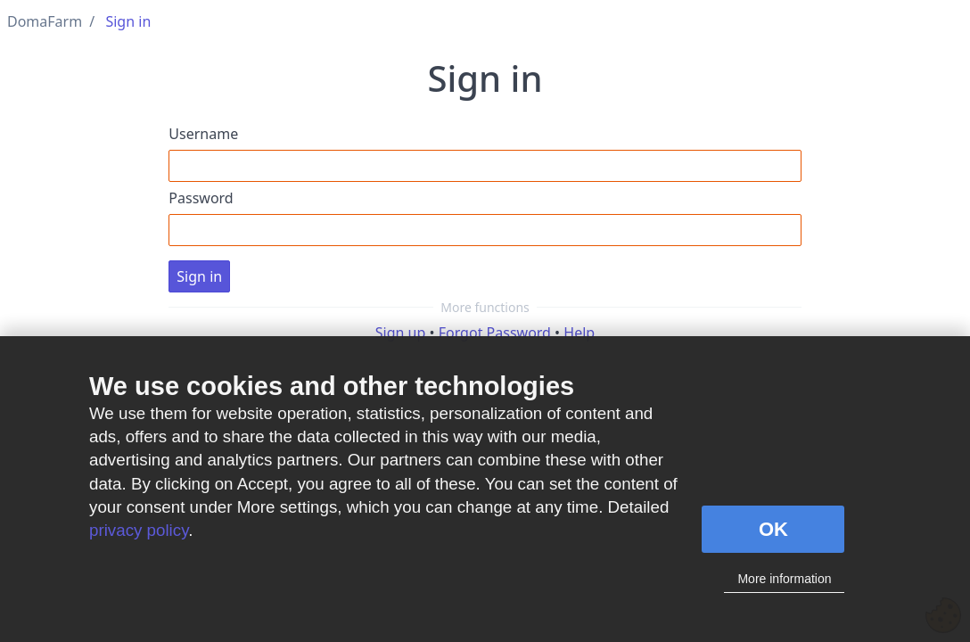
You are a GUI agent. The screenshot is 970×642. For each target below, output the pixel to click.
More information (784, 579)
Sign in (128, 21)
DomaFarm (44, 21)
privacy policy (138, 530)
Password (201, 198)
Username (203, 134)
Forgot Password (495, 332)
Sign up (400, 332)
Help (579, 332)
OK (773, 529)
